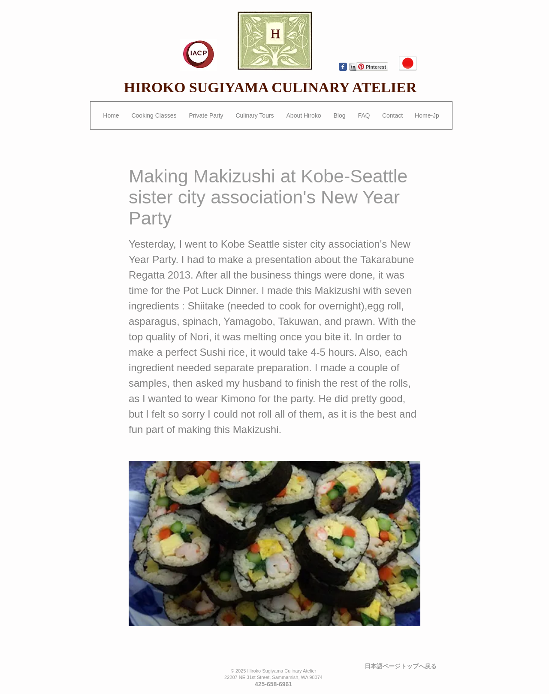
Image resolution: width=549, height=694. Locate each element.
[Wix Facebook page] (343, 67)
